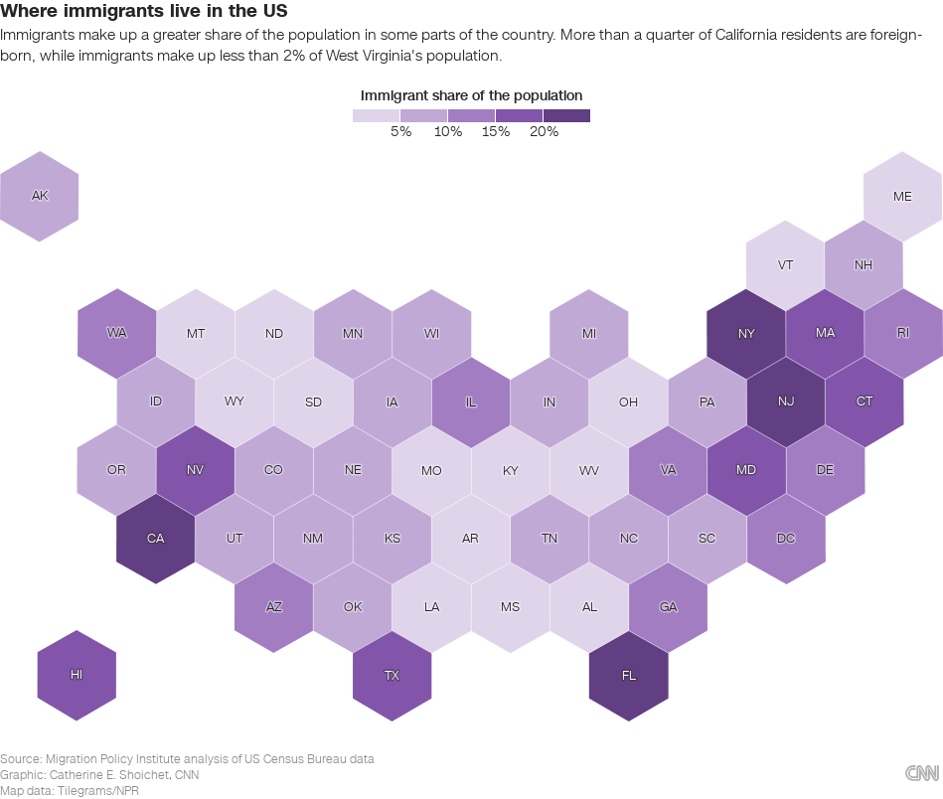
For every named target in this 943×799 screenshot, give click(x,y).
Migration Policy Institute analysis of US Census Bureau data (210, 759)
